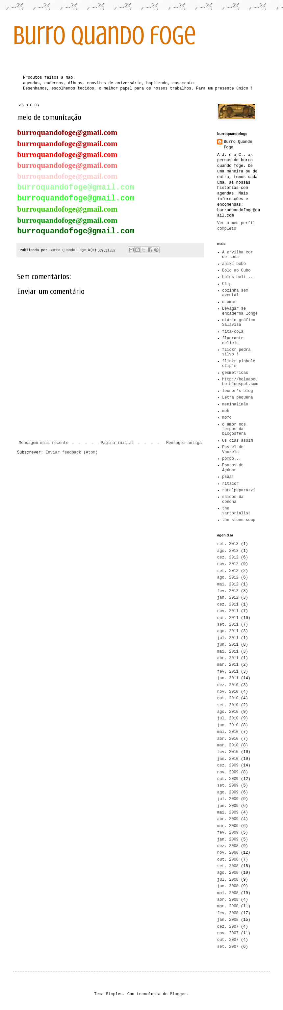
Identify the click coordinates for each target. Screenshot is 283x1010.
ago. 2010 (228, 712)
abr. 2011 (228, 658)
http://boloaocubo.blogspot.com (240, 381)
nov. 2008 (228, 852)
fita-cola (233, 331)
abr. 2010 (228, 739)
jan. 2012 (228, 597)
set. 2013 (228, 544)
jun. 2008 (228, 886)
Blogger (178, 994)
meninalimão (235, 404)
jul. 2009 (228, 799)
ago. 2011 (228, 631)
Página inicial (117, 443)
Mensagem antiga (184, 443)
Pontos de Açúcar (233, 467)
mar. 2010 (228, 745)
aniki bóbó (234, 264)
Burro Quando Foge (238, 145)
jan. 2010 (228, 759)
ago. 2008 (228, 872)
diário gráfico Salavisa (238, 322)
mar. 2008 (228, 906)
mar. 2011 (228, 664)
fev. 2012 (228, 591)
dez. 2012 (228, 557)
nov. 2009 (228, 772)
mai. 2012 (228, 584)
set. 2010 (228, 705)
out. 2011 (228, 618)
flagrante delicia (233, 340)
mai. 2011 (228, 651)
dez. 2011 (228, 604)
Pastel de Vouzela (233, 449)
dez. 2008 (228, 846)
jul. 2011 (228, 638)
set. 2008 (228, 866)
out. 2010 (228, 698)
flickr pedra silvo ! (236, 352)
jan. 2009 (228, 839)
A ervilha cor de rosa (237, 254)
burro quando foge (104, 35)
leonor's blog (237, 391)
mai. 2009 (228, 812)
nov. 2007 (228, 933)
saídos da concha (233, 499)
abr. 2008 (228, 899)
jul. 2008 (228, 879)
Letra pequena (237, 397)
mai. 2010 (228, 732)
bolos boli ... (238, 277)
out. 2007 (228, 940)
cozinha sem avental (235, 293)
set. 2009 (228, 785)
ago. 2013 (228, 551)
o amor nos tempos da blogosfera (234, 429)
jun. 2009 (228, 806)
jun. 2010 (228, 725)
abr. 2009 (228, 819)
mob (225, 411)
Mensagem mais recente (43, 443)
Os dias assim (237, 440)
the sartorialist (236, 510)
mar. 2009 (228, 826)
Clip (227, 284)
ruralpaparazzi (238, 490)
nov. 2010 (228, 691)
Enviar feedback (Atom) (71, 452)
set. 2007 (228, 947)
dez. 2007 (228, 926)
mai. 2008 (228, 893)
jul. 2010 (228, 718)
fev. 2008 (228, 913)
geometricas (235, 373)
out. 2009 (228, 779)
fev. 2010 (228, 752)
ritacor (230, 483)
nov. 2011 (228, 611)
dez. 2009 (228, 765)
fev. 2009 (228, 832)
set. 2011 (228, 624)
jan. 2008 (228, 920)
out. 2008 (228, 859)
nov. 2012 (228, 564)
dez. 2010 (228, 685)
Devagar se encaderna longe (240, 311)
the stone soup (238, 520)
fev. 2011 (228, 671)
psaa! (228, 477)
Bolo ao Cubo (236, 270)
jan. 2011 (228, 678)
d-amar (229, 302)
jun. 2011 (228, 644)
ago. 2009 (228, 792)
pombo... (231, 458)
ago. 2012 (228, 577)
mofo (227, 417)
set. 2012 (228, 571)
